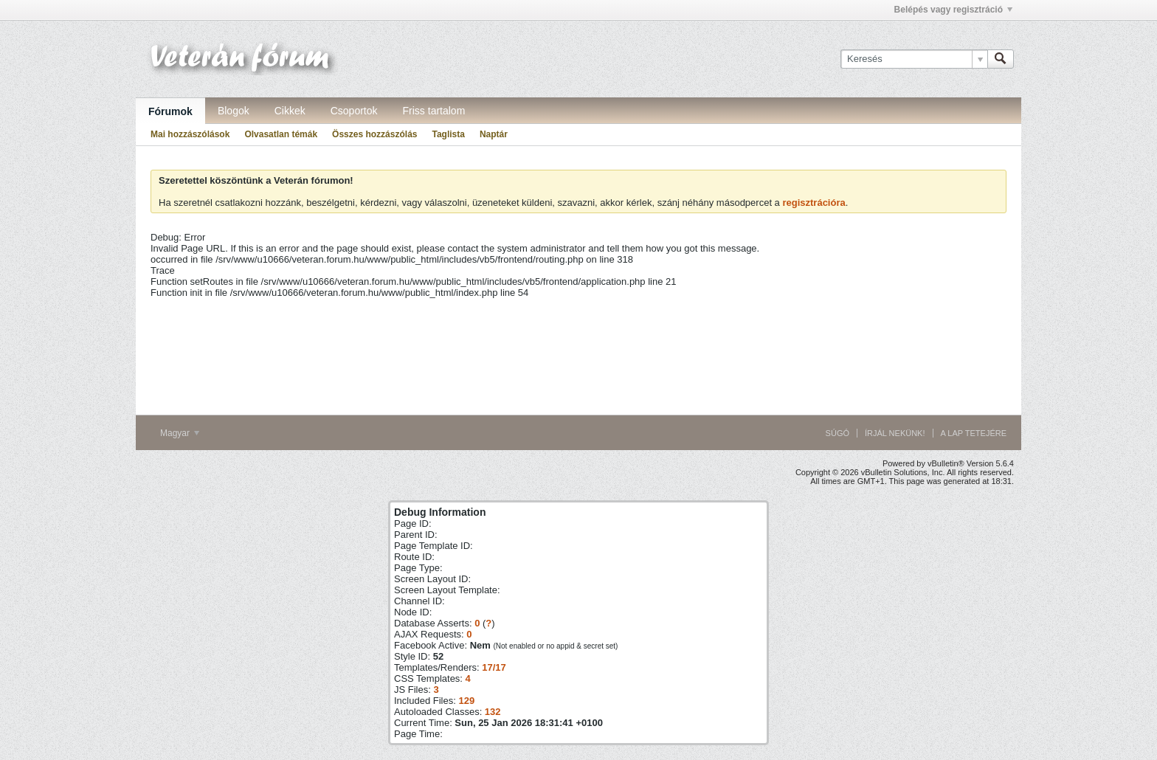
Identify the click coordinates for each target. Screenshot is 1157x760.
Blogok (233, 111)
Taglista (448, 134)
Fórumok (170, 111)
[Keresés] (913, 59)
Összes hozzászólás (374, 134)
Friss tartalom (434, 111)
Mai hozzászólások (190, 134)
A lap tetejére (973, 433)
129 (466, 700)
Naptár (494, 134)
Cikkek (289, 111)
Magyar (179, 433)
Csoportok (354, 111)
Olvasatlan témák (280, 134)
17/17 (494, 667)
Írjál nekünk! (895, 433)
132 (493, 711)
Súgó (837, 433)
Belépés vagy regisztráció (953, 9)
